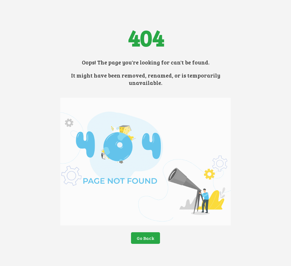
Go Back (145, 238)
